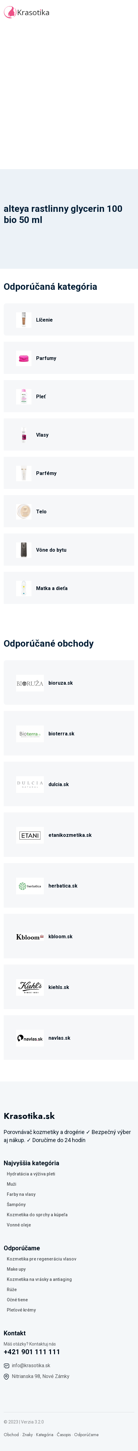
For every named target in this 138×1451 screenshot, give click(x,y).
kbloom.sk (60, 937)
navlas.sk (59, 1038)
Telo (41, 512)
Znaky (27, 1435)
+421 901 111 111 (32, 1352)
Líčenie (44, 320)
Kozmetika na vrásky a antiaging (39, 1279)
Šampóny (16, 1204)
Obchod (11, 1435)
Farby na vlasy (21, 1194)
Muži (11, 1184)
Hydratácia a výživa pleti (31, 1173)
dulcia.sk (58, 784)
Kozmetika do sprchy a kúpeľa (37, 1214)
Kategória (44, 1435)
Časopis (64, 1435)
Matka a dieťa (52, 588)
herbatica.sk (62, 886)
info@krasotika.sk (31, 1365)
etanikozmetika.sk (70, 835)
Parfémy (46, 473)
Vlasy (42, 435)
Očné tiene (17, 1299)
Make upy (16, 1269)
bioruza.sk (60, 683)
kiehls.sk (58, 987)
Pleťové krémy (21, 1310)
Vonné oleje (19, 1224)
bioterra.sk (61, 734)
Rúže (12, 1289)
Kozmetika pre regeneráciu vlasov (41, 1258)
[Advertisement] (69, 97)
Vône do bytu (51, 550)
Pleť (41, 397)
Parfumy (46, 358)
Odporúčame (86, 1435)
